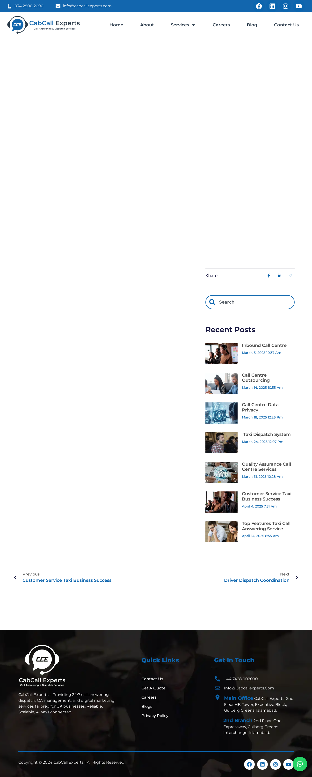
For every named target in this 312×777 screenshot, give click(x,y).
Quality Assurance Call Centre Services (266, 467)
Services (183, 25)
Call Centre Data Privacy (260, 407)
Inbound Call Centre (264, 345)
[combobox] (250, 302)
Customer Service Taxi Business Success (266, 496)
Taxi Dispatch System (266, 434)
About (147, 25)
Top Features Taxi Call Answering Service (266, 526)
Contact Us (286, 25)
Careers (221, 25)
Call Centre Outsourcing (256, 378)
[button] (300, 764)
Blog (252, 25)
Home (116, 25)
